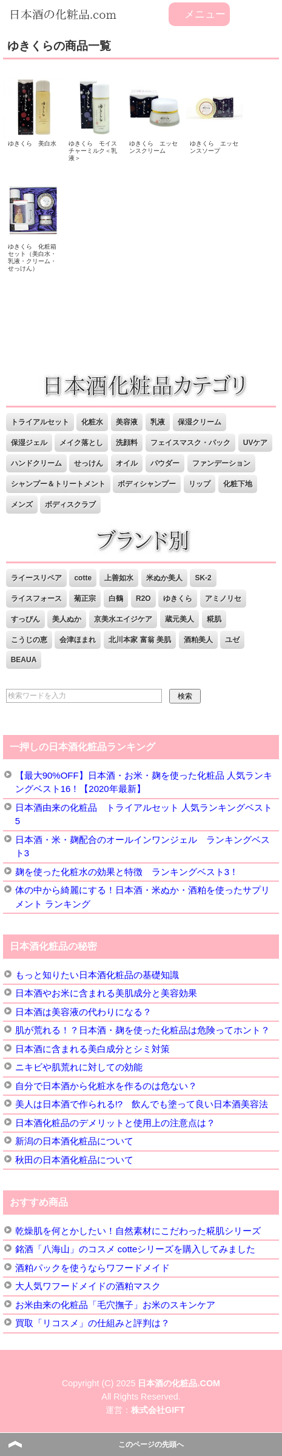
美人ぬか (66, 619)
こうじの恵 (29, 640)
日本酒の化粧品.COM (179, 1383)
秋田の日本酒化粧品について (74, 1160)
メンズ (22, 504)
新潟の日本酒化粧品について (74, 1141)
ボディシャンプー (147, 484)
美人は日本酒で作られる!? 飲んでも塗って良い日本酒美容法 (142, 1104)
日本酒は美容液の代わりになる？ (83, 1012)
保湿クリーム (199, 422)
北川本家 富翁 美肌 (140, 640)
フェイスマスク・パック (190, 442)
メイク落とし (81, 442)
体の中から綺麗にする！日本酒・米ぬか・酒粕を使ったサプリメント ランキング (142, 897)
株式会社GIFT (158, 1410)
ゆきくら (177, 598)
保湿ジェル (29, 442)
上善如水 (118, 578)
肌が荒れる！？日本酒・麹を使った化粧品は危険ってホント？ (142, 1030)
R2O (143, 598)
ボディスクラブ (70, 504)
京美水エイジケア (123, 619)
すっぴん (25, 619)
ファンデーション (221, 463)
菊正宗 (85, 598)
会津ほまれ (77, 640)
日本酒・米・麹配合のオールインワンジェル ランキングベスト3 (142, 846)
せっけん (88, 463)
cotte (83, 578)
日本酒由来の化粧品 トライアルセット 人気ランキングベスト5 (143, 814)
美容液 (127, 422)
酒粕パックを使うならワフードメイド (92, 1268)
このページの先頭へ (151, 1444)
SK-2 (203, 578)
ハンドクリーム (36, 463)
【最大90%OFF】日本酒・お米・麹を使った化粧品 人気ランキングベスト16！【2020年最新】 (143, 782)
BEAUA (24, 660)
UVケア (255, 442)
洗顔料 (127, 442)
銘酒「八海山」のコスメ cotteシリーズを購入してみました (135, 1249)
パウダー (165, 463)
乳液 (157, 422)
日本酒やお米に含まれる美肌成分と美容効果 (106, 993)
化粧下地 (237, 484)
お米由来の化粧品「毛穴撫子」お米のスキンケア (115, 1305)
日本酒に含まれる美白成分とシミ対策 (92, 1049)
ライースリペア (36, 578)
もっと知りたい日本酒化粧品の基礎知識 (97, 975)
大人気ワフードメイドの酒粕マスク (88, 1286)
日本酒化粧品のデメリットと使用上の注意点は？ (115, 1123)
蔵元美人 (179, 619)
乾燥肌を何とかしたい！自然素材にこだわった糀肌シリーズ (138, 1231)
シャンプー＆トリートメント (58, 484)
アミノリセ (223, 598)
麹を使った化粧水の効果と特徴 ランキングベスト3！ (126, 872)
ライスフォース (36, 598)
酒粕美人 (198, 640)
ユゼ (232, 640)
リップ (199, 484)
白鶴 (116, 598)
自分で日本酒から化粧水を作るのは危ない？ (106, 1086)
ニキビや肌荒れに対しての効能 (79, 1067)
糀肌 (214, 619)
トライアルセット (40, 422)
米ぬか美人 (164, 578)
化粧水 (92, 422)
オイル (127, 463)
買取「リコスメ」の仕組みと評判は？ (92, 1323)
